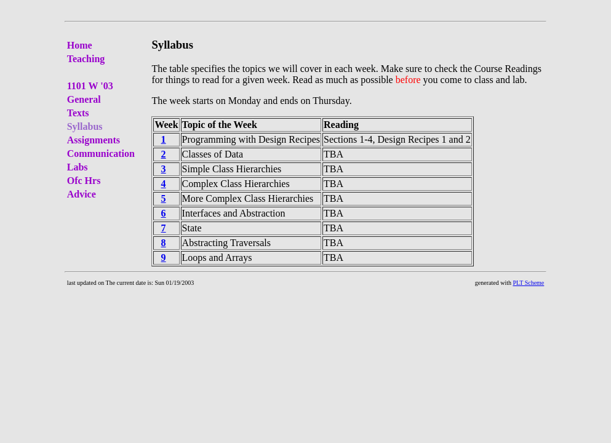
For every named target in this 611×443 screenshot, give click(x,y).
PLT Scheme (528, 282)
